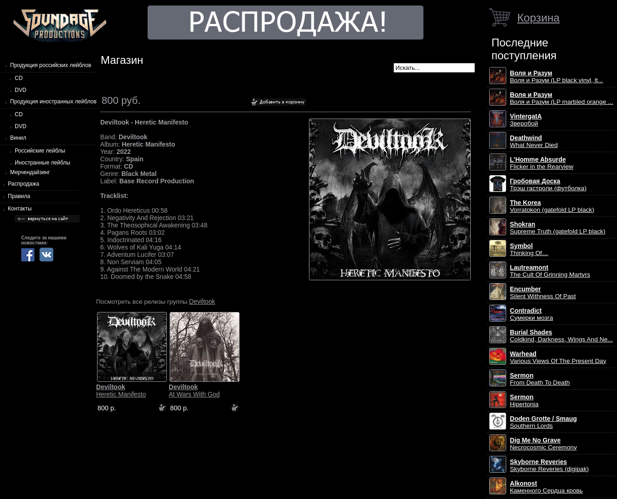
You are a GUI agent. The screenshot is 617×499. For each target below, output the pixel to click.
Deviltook (202, 301)
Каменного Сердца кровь (546, 487)
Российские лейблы (40, 150)
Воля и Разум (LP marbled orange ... (561, 98)
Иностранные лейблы (42, 162)
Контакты (20, 208)
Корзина (538, 17)
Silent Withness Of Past (543, 293)
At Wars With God (194, 390)
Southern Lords (543, 422)
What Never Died (534, 141)
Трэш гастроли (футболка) (548, 185)
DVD (20, 90)
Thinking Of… (529, 249)
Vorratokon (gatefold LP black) (552, 206)
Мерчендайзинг (30, 172)
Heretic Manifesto (121, 390)
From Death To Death (540, 379)
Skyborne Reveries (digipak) (549, 465)
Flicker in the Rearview (541, 163)
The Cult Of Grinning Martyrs (550, 271)
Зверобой (526, 120)
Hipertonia (524, 401)
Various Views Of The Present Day (558, 357)
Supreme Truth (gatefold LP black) (558, 228)
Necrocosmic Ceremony (543, 444)
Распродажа (23, 184)
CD (19, 78)
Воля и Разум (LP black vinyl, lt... (556, 77)
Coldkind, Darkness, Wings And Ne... (561, 336)
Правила (19, 196)
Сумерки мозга (531, 314)
